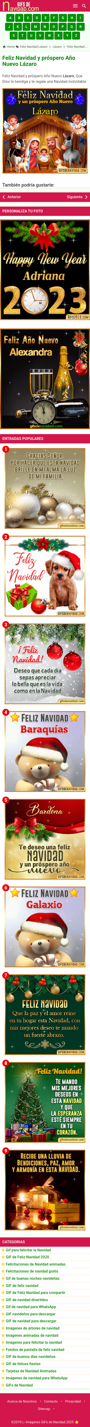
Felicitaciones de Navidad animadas (36, 1264)
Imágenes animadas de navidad (32, 1335)
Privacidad (73, 1402)
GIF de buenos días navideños (31, 1356)
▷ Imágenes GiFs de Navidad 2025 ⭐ (50, 1422)
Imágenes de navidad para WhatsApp (36, 1378)
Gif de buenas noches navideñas (33, 1278)
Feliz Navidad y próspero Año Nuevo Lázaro (38, 61)
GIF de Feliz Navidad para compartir (35, 1292)
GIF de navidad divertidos (27, 1300)
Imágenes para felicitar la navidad (34, 1342)
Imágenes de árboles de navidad (33, 1328)
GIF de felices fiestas (23, 1364)
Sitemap (44, 1409)
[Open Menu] (75, 6)
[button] (10, 18)
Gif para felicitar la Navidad (28, 1250)
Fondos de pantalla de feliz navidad (35, 1349)
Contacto (51, 1402)
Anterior (14, 197)
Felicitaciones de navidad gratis (32, 1271)
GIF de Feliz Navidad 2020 (27, 1257)
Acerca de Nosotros (22, 1402)
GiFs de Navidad (19, 1385)
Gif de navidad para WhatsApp (31, 1307)
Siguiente (75, 197)
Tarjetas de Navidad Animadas (31, 1371)
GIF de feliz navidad (22, 1285)
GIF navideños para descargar (30, 1314)
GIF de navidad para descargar (31, 1321)
